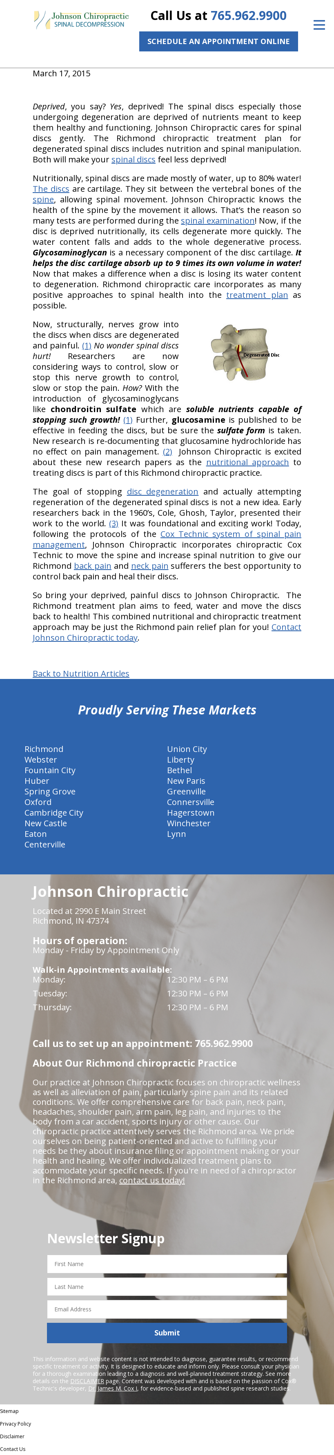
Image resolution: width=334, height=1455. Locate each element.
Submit (167, 1332)
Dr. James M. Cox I (112, 1388)
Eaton (35, 833)
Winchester (189, 823)
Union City (187, 748)
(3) (113, 523)
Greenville (186, 791)
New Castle (45, 823)
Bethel (179, 770)
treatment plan (257, 294)
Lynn (176, 833)
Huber (36, 780)
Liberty (180, 759)
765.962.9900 (249, 15)
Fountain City (50, 770)
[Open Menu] (319, 24)
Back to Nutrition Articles (81, 673)
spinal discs (133, 159)
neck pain (150, 565)
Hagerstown (191, 812)
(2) (167, 451)
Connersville (190, 801)
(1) (86, 345)
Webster (40, 759)
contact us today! (152, 1180)
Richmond (43, 748)
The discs (51, 188)
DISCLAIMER (87, 1381)
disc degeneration (163, 491)
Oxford (37, 801)
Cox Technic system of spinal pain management (167, 539)
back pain (92, 565)
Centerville (44, 844)
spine (43, 199)
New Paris (186, 780)
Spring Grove (50, 791)
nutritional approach (247, 462)
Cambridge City (53, 812)
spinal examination (217, 220)
